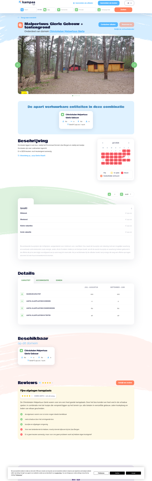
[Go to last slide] (18, 65)
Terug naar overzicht (27, 18)
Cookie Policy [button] (58, 473)
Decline (117, 473)
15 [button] (111, 157)
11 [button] (124, 154)
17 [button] (120, 157)
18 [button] (124, 157)
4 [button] (124, 151)
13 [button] (103, 157)
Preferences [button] (19, 475)
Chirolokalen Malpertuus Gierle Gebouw (76, 116)
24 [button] (120, 160)
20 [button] (103, 160)
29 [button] (111, 163)
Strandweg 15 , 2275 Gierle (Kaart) (31, 156)
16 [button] (116, 157)
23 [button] (116, 160)
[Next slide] (134, 65)
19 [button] (128, 157)
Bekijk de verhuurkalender (124, 29)
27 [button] (103, 163)
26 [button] (128, 160)
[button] (102, 142)
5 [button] (128, 151)
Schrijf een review (125, 383)
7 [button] (107, 154)
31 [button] (120, 163)
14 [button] (107, 157)
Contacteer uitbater (108, 24)
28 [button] (107, 163)
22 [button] (111, 160)
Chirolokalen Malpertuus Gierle (67, 31)
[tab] (72, 95)
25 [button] (124, 160)
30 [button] (116, 163)
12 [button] (128, 154)
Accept (133, 473)
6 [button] (103, 154)
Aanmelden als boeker (108, 3)
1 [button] (111, 151)
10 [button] (120, 154)
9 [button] (115, 154)
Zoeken (123, 10)
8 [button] (111, 154)
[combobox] (115, 194)
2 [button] (115, 151)
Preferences (101, 473)
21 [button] (107, 160)
